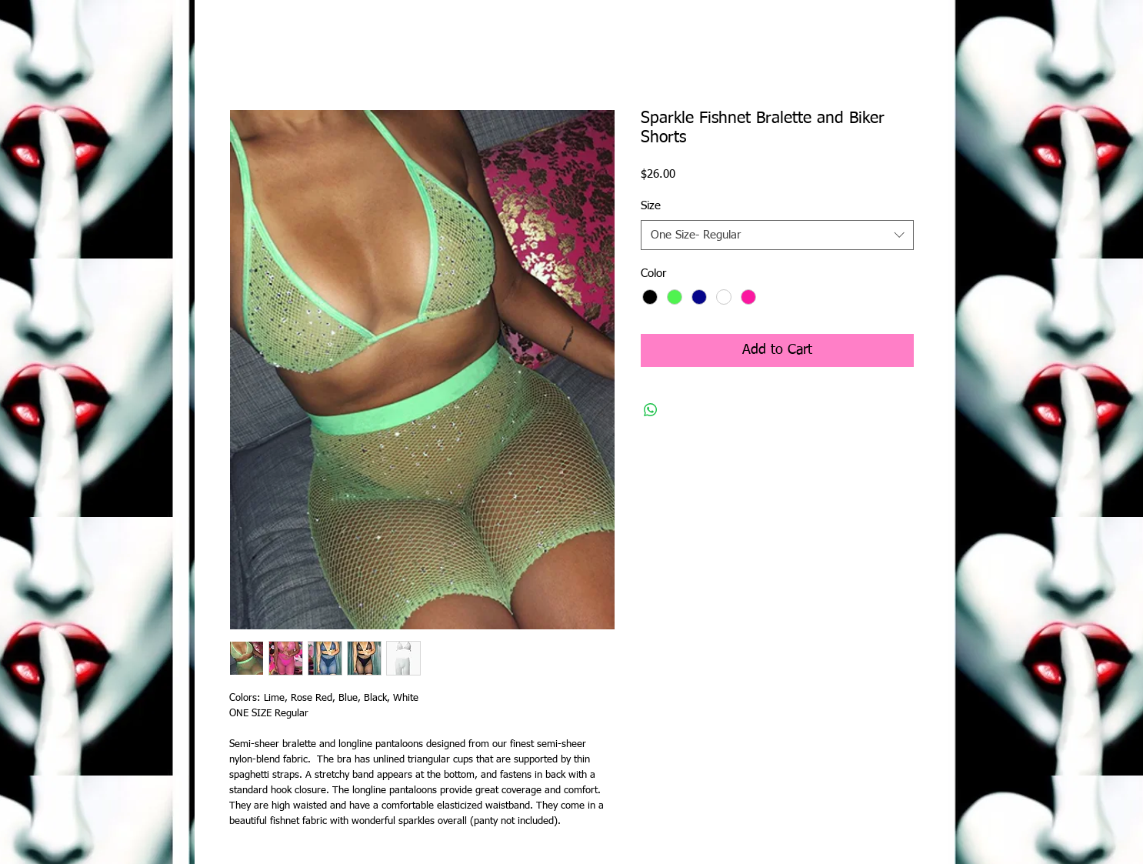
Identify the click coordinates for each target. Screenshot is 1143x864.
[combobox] (777, 235)
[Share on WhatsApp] (650, 410)
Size (651, 206)
